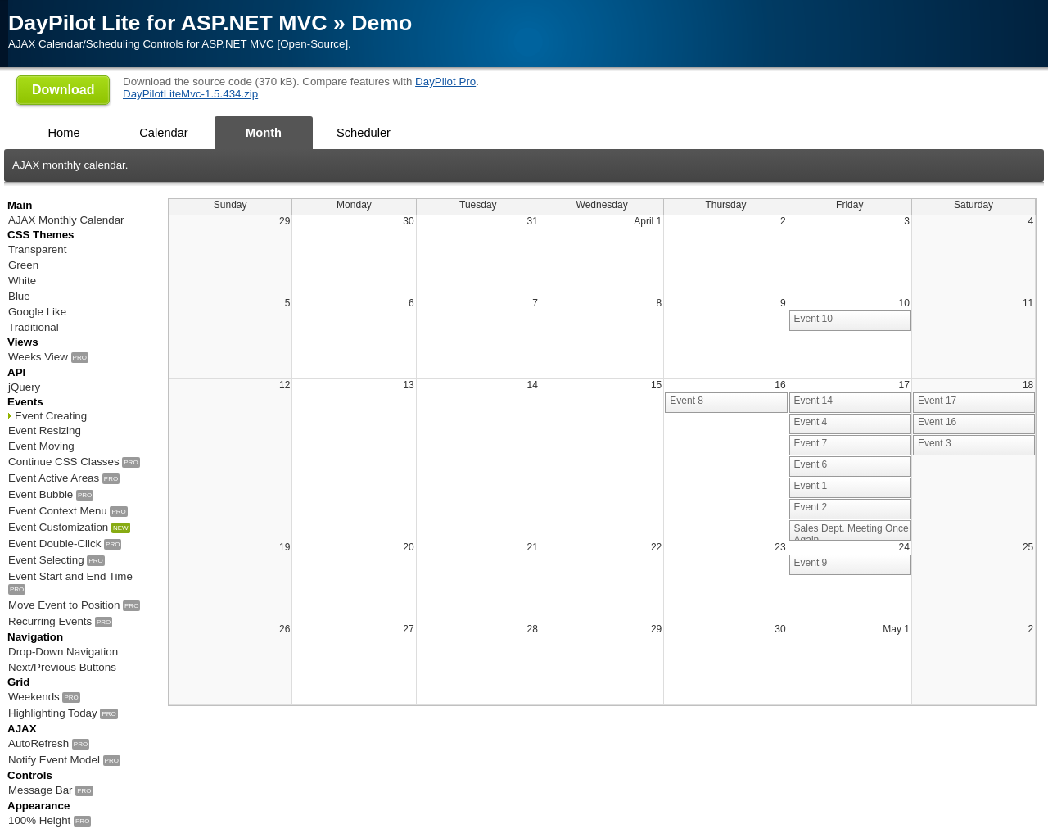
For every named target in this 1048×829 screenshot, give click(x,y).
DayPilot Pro (445, 81)
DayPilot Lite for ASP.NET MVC (168, 23)
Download (63, 90)
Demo (381, 23)
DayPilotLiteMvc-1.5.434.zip (190, 94)
